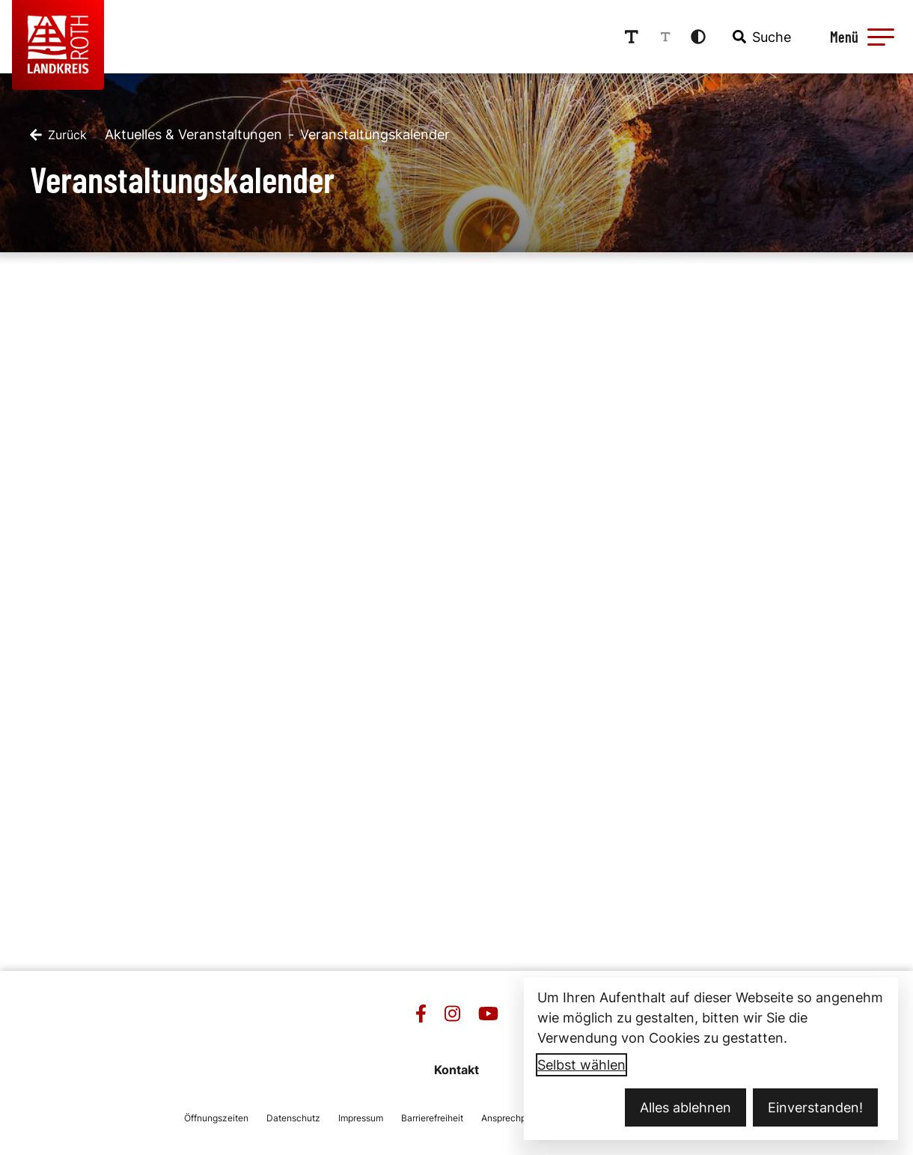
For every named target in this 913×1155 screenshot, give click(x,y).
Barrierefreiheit (432, 1118)
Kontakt (456, 1069)
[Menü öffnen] (860, 36)
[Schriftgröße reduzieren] (665, 36)
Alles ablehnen (685, 1107)
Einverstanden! (815, 1107)
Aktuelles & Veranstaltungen (193, 134)
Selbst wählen (581, 1065)
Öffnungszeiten (216, 1118)
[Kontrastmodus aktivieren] (698, 36)
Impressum (360, 1118)
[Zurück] (58, 135)
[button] (881, 37)
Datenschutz (293, 1118)
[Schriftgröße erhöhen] (631, 36)
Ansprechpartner (516, 1118)
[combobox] (760, 36)
